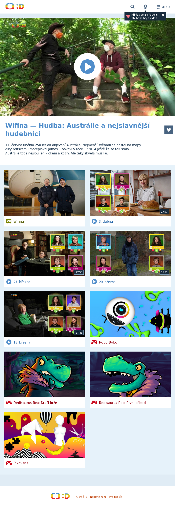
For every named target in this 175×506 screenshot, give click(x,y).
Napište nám (98, 497)
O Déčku (81, 497)
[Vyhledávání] (132, 7)
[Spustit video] (87, 67)
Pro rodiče (115, 497)
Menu (162, 7)
